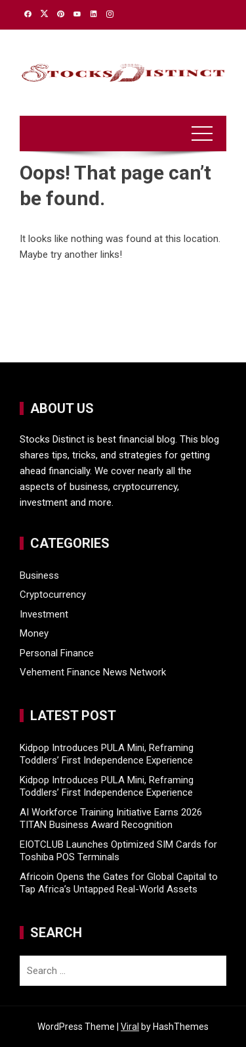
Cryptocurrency (53, 594)
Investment (44, 614)
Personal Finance (57, 653)
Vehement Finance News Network (93, 672)
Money (34, 633)
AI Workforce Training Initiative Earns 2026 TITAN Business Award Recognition (111, 818)
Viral (130, 1026)
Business (39, 575)
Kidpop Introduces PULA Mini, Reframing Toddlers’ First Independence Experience (107, 754)
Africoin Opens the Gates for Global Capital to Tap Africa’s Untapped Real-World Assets (119, 883)
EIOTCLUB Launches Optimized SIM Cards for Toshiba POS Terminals (118, 851)
